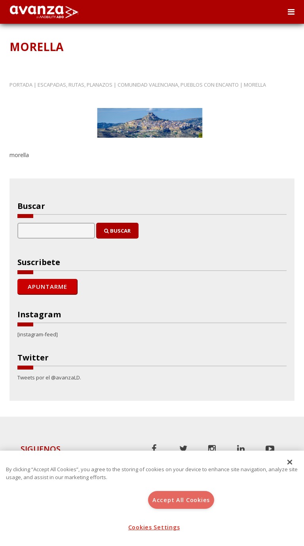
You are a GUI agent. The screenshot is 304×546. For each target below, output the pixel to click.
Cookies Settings (154, 527)
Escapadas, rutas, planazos (75, 84)
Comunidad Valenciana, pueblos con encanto (178, 84)
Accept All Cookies (181, 500)
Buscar (117, 230)
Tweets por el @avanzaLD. (49, 377)
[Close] (289, 462)
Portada (21, 84)
